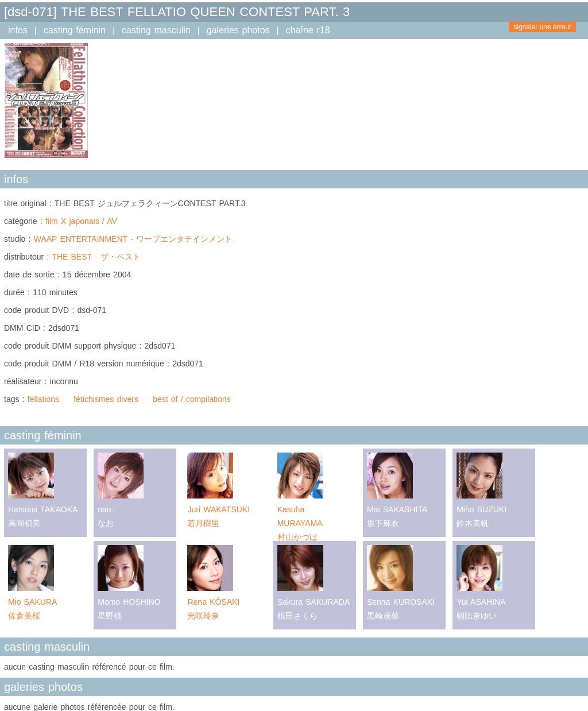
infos (18, 30)
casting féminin (75, 30)
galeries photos (238, 30)
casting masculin (156, 30)
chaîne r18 (308, 30)
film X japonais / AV (81, 221)
